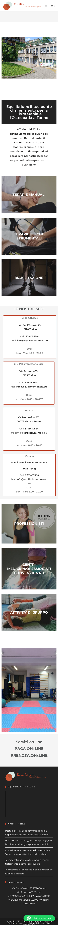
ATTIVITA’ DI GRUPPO (29, 612)
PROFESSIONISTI (29, 524)
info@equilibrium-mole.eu (32, 340)
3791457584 (32, 336)
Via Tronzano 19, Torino (29, 892)
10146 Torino (29, 468)
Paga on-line (29, 748)
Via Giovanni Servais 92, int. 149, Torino (29, 899)
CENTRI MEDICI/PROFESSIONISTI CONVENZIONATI (29, 569)
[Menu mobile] (50, 5)
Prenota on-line (29, 755)
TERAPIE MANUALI (29, 195)
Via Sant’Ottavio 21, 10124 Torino (29, 888)
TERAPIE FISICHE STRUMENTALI (29, 236)
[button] (39, 918)
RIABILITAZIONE (29, 278)
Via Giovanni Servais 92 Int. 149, (29, 462)
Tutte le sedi (29, 903)
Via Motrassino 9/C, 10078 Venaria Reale (29, 896)
